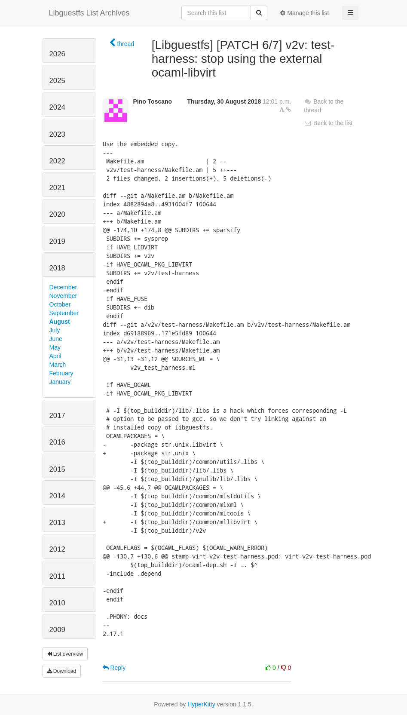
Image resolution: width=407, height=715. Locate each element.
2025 (57, 81)
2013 (57, 523)
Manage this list (304, 12)
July (54, 330)
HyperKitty (201, 704)
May (55, 347)
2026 (57, 54)
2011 (57, 576)
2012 (57, 549)
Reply (114, 667)
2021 (57, 188)
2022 (57, 161)
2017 (57, 415)
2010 (57, 603)
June (55, 338)
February (61, 373)
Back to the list (328, 123)
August (59, 321)
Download (62, 671)
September (64, 313)
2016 (57, 442)
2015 (57, 469)
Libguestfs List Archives (89, 13)
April (55, 356)
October (60, 304)
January (60, 381)
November (63, 295)
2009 (57, 630)
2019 (57, 241)
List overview (65, 654)
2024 (57, 107)
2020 (57, 214)
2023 (57, 134)
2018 (57, 268)
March (57, 364)
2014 (57, 496)
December (63, 287)
